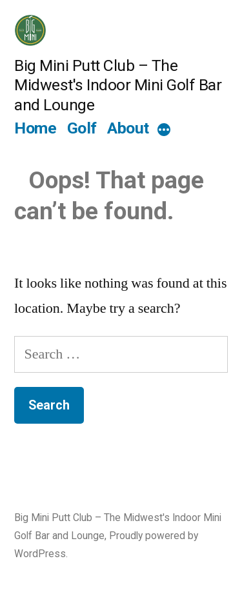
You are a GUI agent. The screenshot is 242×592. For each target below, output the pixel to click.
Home (35, 128)
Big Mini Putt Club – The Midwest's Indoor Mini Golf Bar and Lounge (117, 85)
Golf (82, 128)
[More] (164, 130)
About (128, 128)
